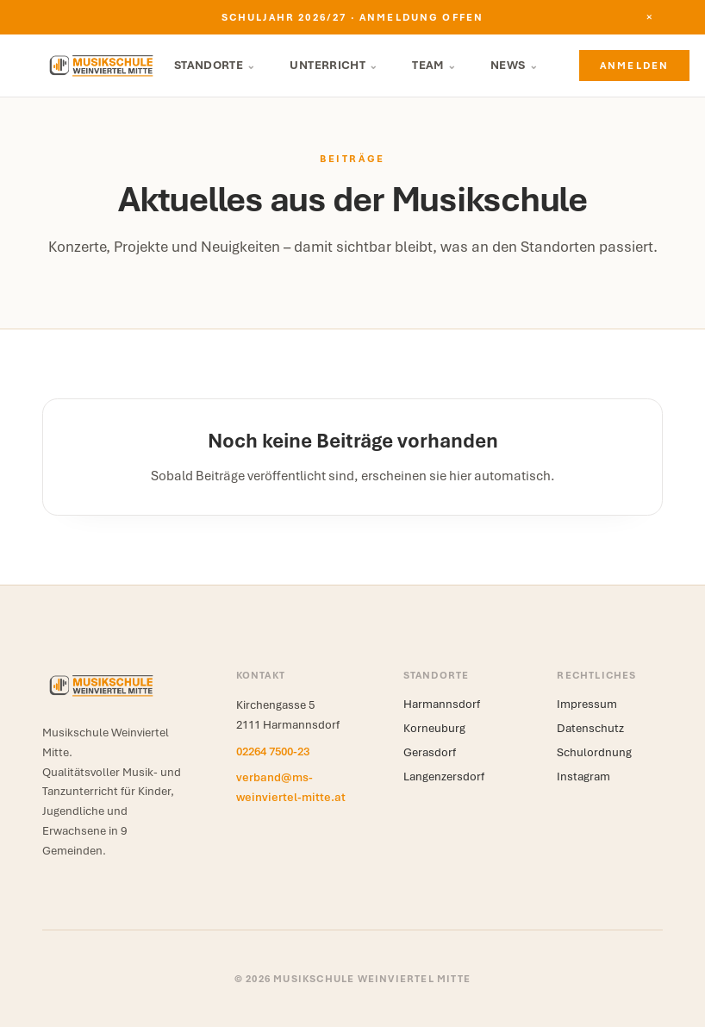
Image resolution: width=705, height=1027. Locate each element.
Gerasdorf (429, 752)
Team (434, 65)
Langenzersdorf (443, 776)
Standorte (215, 65)
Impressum (587, 704)
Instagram (583, 776)
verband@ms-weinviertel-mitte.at (291, 787)
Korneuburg (434, 728)
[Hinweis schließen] (649, 17)
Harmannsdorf (441, 704)
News (514, 65)
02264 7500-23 (272, 751)
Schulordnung (594, 752)
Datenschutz (590, 728)
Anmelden (634, 65)
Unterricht (333, 65)
